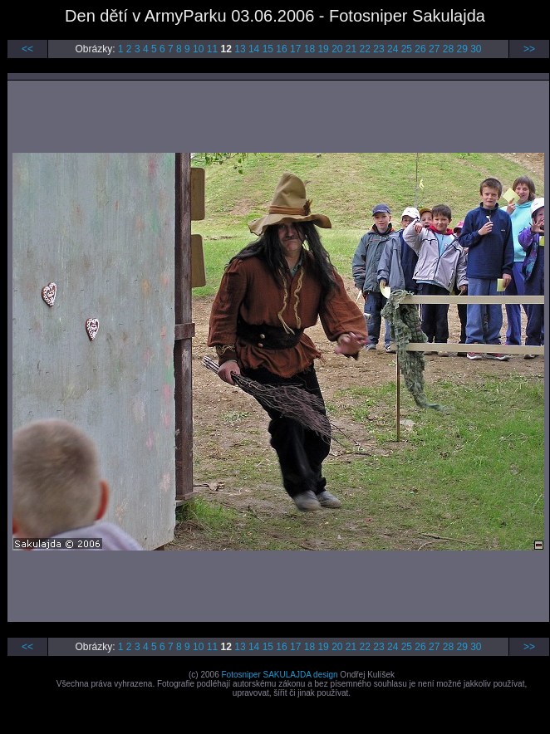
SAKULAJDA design (300, 674)
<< (27, 49)
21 (351, 49)
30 (475, 49)
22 (365, 49)
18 (309, 49)
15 (268, 49)
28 (448, 49)
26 (420, 49)
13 (239, 49)
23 (378, 49)
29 (461, 49)
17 (295, 49)
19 (322, 49)
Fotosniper (241, 674)
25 (406, 49)
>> (529, 49)
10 (198, 49)
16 (281, 49)
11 (212, 49)
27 (434, 49)
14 (253, 49)
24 (392, 49)
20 (336, 49)
